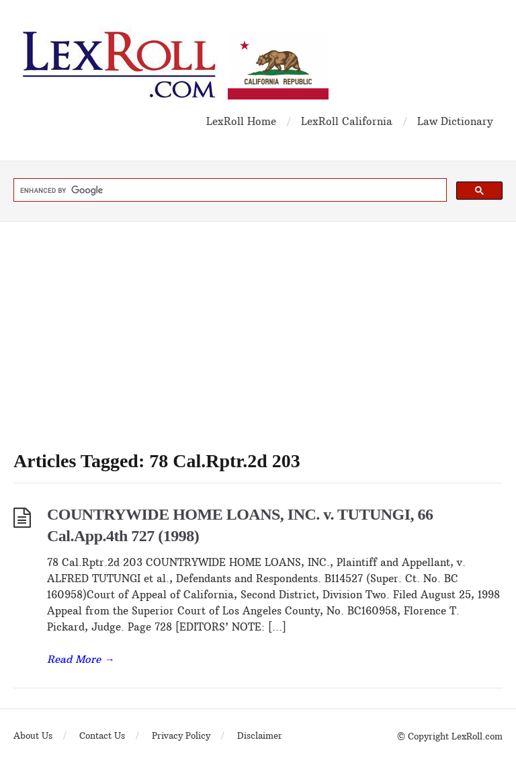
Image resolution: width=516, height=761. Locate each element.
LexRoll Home (241, 121)
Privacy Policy (181, 735)
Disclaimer (259, 735)
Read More (80, 659)
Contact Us (102, 735)
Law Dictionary (454, 121)
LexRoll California (346, 121)
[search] (228, 190)
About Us (32, 735)
